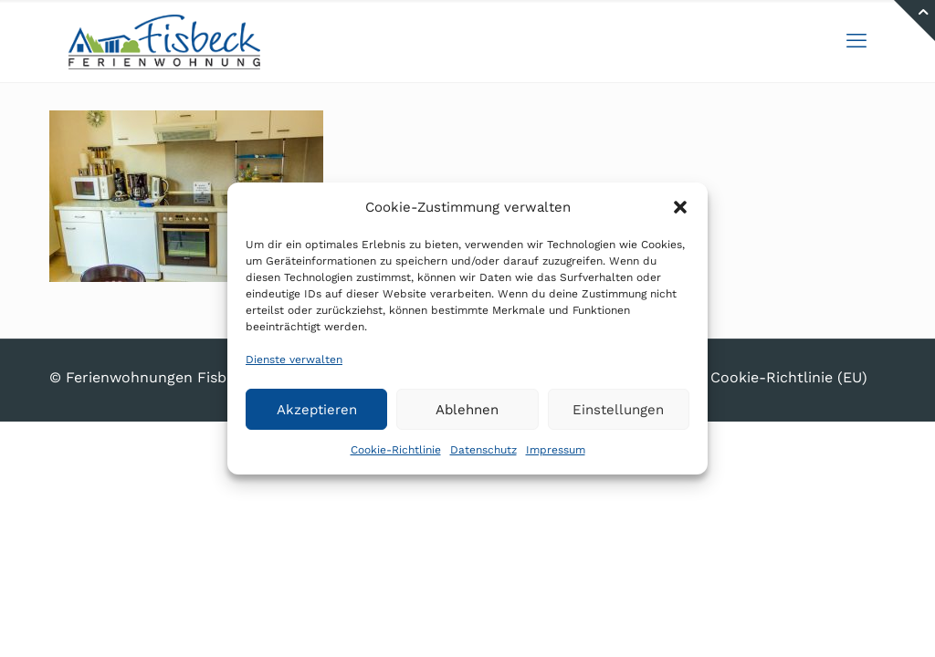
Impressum (555, 449)
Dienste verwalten (294, 359)
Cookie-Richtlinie (396, 449)
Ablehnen (467, 410)
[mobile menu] (856, 41)
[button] (680, 207)
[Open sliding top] (914, 20)
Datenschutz (483, 449)
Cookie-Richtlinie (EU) (788, 377)
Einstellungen (618, 410)
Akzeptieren (317, 410)
